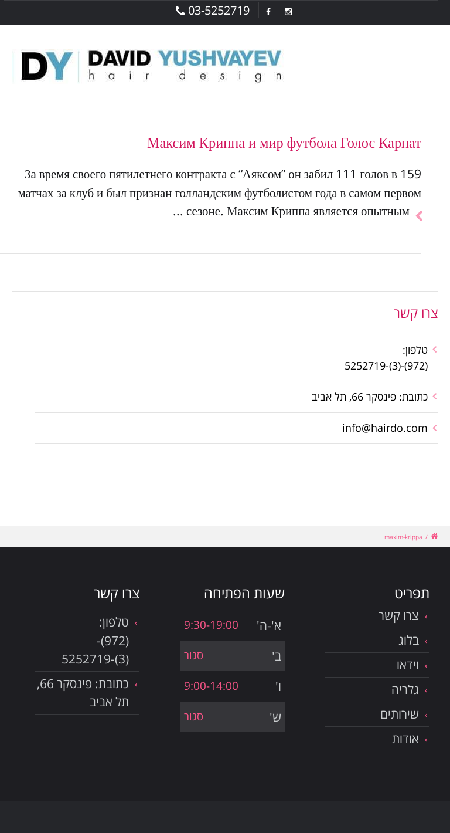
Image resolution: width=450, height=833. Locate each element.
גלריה (405, 689)
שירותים (399, 714)
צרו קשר (399, 615)
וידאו (408, 664)
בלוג (408, 640)
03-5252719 (213, 10)
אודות (405, 738)
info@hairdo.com (385, 428)
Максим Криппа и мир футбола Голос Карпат (284, 142)
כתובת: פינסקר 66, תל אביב (370, 397)
